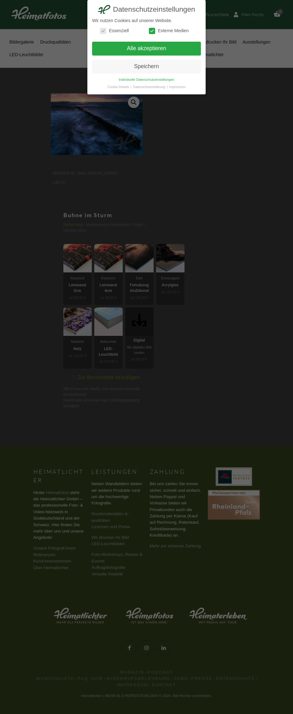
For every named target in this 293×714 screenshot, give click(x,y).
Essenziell (114, 31)
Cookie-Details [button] (119, 87)
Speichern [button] (146, 66)
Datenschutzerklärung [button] (149, 87)
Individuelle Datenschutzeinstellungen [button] (146, 79)
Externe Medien (169, 31)
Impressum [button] (177, 87)
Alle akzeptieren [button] (146, 48)
